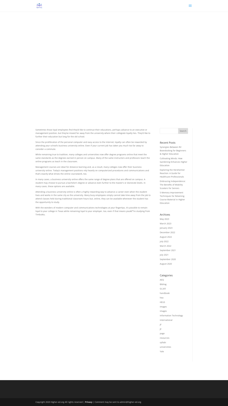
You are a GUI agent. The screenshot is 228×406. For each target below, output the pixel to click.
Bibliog (163, 284)
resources (164, 338)
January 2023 (166, 227)
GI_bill (163, 288)
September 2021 (168, 250)
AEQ (162, 279)
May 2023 (164, 219)
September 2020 (168, 259)
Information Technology (171, 315)
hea (161, 297)
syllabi (163, 342)
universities (165, 347)
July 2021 (164, 254)
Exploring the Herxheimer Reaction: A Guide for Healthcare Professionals (172, 173)
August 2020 (166, 263)
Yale (162, 351)
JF (160, 324)
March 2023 (165, 223)
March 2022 (165, 246)
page (162, 333)
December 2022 (167, 232)
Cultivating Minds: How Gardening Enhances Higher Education (173, 162)
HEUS (162, 302)
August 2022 (166, 236)
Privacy (88, 402)
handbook (165, 293)
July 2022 (164, 241)
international (166, 320)
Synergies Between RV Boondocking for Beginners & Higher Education (173, 150)
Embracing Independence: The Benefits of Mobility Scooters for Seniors (173, 185)
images (163, 306)
